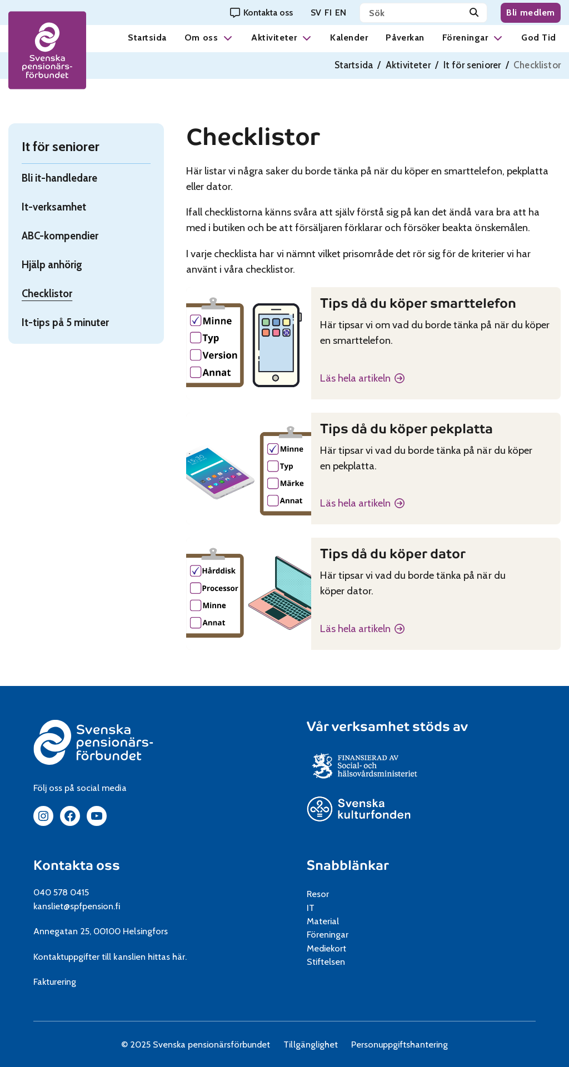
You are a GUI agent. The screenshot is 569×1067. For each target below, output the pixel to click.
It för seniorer (472, 65)
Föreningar (465, 37)
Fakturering (54, 981)
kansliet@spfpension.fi (77, 905)
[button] (228, 37)
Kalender (349, 37)
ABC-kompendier (60, 235)
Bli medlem (530, 12)
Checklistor (47, 293)
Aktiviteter (274, 37)
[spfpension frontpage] (47, 50)
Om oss (201, 37)
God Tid (538, 37)
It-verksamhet (54, 207)
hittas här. (167, 956)
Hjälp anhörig (52, 264)
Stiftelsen (330, 961)
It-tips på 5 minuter (65, 322)
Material (323, 920)
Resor (318, 893)
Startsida (147, 37)
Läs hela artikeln (355, 379)
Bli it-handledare (59, 178)
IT (311, 907)
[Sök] (474, 13)
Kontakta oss (76, 865)
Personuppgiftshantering (399, 1044)
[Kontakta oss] (261, 12)
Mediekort (340, 948)
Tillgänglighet (310, 1044)
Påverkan (405, 37)
